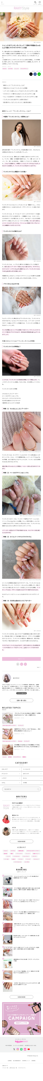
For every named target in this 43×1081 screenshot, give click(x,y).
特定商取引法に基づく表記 (30, 1045)
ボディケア (26, 774)
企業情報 (9, 1060)
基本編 (9, 757)
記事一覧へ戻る (21, 700)
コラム (3, 782)
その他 (25, 782)
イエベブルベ (26, 856)
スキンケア (5, 769)
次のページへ (21, 659)
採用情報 (33, 1060)
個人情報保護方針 (17, 1060)
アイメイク (4, 774)
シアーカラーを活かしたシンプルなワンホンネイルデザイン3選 (20, 91)
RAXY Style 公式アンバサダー (9, 725)
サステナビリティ (22, 1067)
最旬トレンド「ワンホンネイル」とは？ (14, 85)
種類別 (24, 757)
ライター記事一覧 (21, 693)
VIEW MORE (21, 841)
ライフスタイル (17, 862)
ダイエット (36, 859)
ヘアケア (4, 778)
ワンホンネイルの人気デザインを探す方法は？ (15, 99)
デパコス (20, 859)
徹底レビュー (36, 853)
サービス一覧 (5, 1067)
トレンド (16, 68)
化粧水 (13, 859)
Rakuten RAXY (9, 3)
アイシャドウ (19, 853)
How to (4, 68)
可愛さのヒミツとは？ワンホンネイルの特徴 (15, 88)
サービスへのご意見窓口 (18, 1045)
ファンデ (28, 859)
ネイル (9, 66)
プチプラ (34, 856)
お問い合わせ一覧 (13, 1067)
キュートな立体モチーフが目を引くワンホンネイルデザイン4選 (20, 96)
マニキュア (20, 725)
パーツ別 (6, 859)
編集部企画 (21, 850)
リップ (8, 856)
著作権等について (26, 1060)
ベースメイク (26, 769)
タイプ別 (27, 862)
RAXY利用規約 (9, 1045)
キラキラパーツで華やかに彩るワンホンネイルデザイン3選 (19, 94)
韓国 (12, 853)
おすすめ (10, 68)
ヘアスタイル (16, 856)
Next (38, 667)
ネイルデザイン (24, 68)
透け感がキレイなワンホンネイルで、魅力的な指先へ (17, 102)
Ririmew (20, 741)
